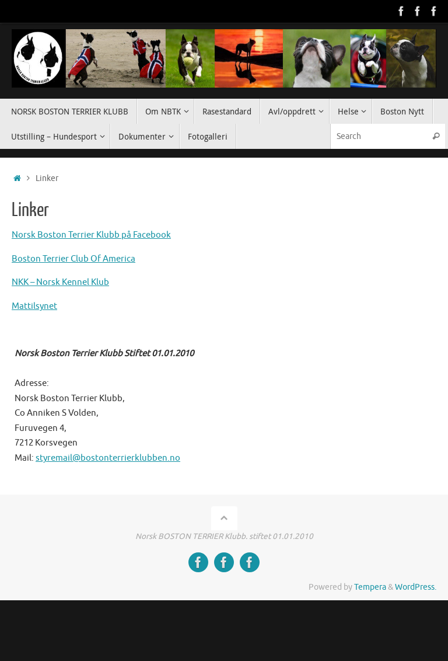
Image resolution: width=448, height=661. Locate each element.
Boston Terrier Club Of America (73, 259)
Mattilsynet (34, 306)
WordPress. (415, 587)
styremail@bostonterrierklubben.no (108, 458)
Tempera (370, 587)
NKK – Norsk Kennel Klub (60, 282)
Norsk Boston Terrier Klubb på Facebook (91, 235)
